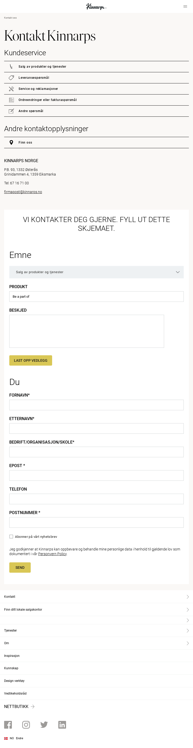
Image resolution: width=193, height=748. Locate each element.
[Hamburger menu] (185, 6)
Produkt (18, 287)
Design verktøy (14, 681)
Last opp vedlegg (30, 360)
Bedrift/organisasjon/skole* (41, 442)
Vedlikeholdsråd (15, 693)
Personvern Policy (52, 554)
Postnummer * (24, 512)
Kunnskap (11, 668)
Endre (19, 738)
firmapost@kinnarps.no (23, 192)
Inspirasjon (12, 656)
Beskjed (18, 310)
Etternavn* (21, 418)
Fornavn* (19, 395)
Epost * (17, 465)
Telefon (18, 489)
